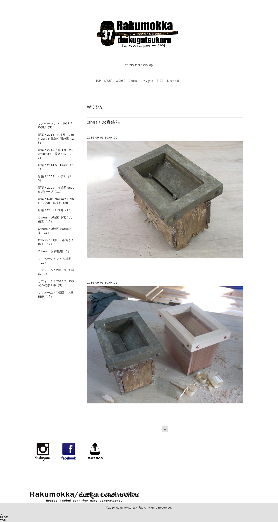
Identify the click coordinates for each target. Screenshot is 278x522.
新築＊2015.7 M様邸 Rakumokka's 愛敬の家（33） (55, 153)
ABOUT (108, 80)
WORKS (120, 80)
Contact (133, 80)
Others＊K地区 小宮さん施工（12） (56, 242)
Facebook (173, 80)
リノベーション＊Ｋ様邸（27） (54, 260)
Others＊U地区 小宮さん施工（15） (55, 219)
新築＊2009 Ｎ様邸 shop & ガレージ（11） (56, 189)
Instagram (148, 80)
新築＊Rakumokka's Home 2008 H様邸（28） (56, 200)
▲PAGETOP (4, 517)
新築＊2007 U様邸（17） (55, 210)
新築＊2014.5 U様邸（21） (55, 167)
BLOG (160, 80)
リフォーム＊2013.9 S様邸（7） (56, 272)
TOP (98, 80)
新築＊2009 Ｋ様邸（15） (54, 178)
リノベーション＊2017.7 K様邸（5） (55, 125)
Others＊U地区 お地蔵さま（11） (55, 230)
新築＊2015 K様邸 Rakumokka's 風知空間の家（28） (56, 138)
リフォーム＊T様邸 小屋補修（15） (55, 294)
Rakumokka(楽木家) (129, 507)
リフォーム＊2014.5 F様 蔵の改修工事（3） (57, 283)
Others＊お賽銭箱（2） (54, 251)
